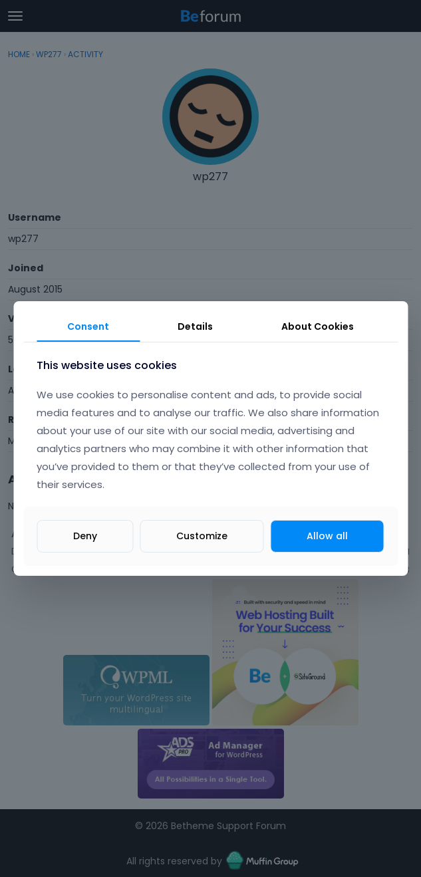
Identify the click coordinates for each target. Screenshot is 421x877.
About (317, 326)
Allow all (327, 536)
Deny (85, 536)
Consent (88, 326)
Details (195, 326)
